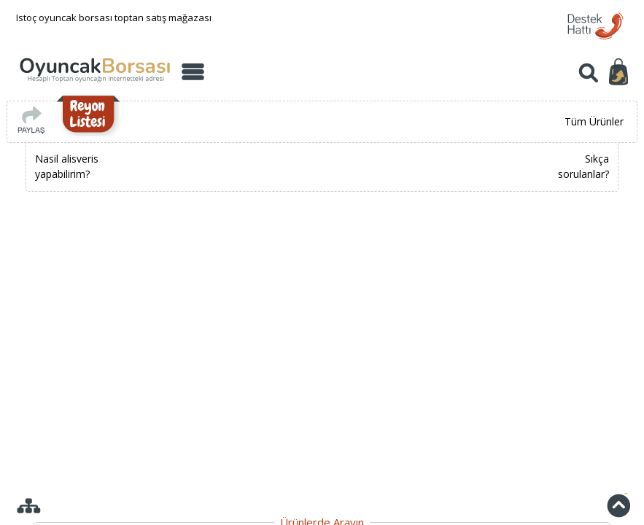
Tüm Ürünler (594, 121)
